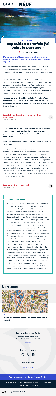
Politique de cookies (23, 385)
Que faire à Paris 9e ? (19, 392)
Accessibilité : (30, 382)
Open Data (47, 382)
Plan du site (35, 385)
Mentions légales (10, 382)
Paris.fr (44, 377)
